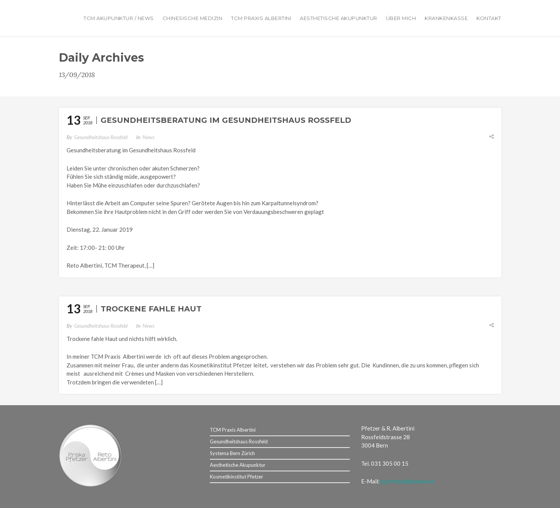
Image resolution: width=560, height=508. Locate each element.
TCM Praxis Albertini (261, 18)
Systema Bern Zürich (232, 453)
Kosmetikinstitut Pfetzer (236, 477)
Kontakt (488, 18)
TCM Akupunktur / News (119, 18)
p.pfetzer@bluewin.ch (407, 481)
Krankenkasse (446, 18)
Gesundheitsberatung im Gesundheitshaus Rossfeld (226, 120)
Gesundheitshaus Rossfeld (100, 137)
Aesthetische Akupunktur (338, 18)
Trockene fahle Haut (151, 308)
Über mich (401, 18)
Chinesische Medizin (193, 18)
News (148, 137)
